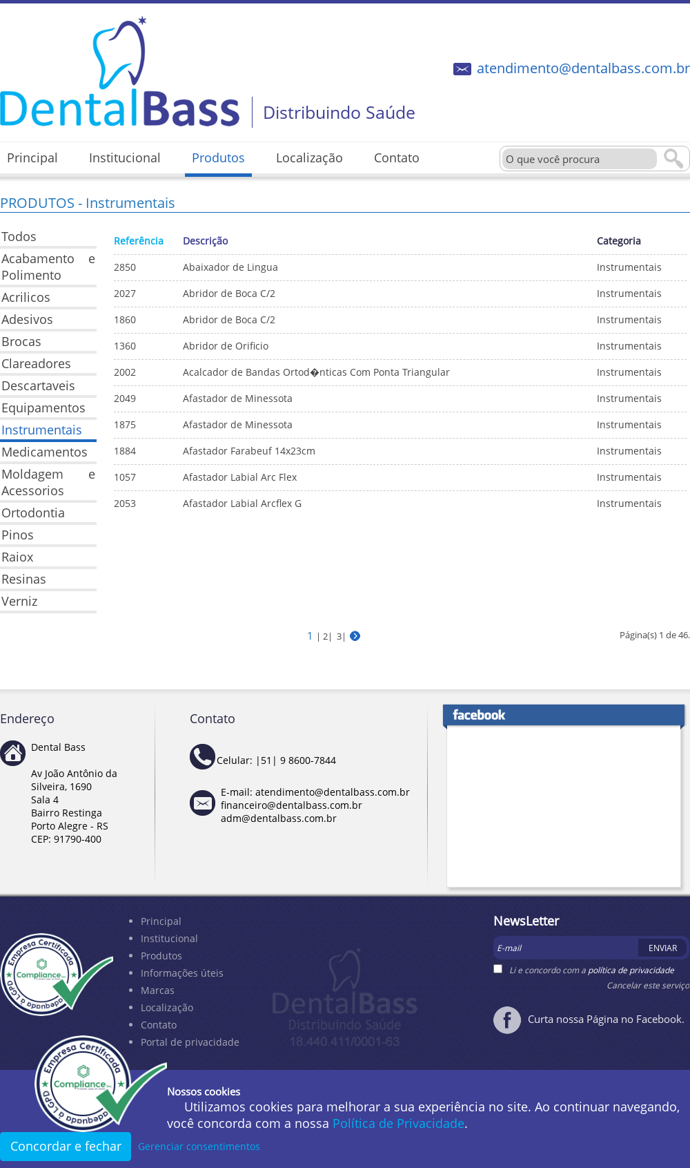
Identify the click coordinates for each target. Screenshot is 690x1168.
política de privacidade (631, 970)
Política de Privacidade (398, 1123)
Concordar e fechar (65, 1146)
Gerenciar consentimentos (199, 1146)
